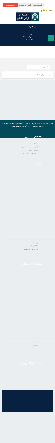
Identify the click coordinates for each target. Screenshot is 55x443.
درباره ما (35, 345)
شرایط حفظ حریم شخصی (30, 147)
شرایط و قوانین (33, 144)
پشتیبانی (35, 243)
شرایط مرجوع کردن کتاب (30, 153)
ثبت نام (28, 26)
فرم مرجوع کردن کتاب (31, 249)
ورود (34, 26)
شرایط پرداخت (33, 150)
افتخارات (35, 342)
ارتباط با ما (34, 246)
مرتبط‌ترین (45, 67)
